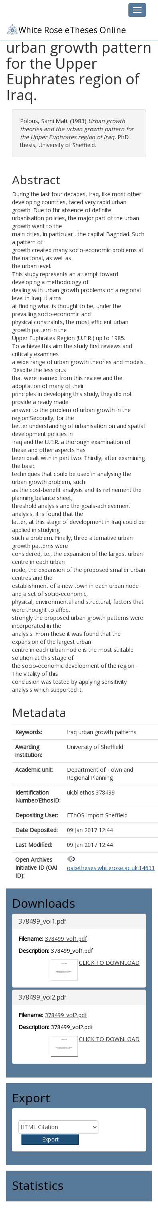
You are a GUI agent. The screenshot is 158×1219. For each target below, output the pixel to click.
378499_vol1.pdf (66, 938)
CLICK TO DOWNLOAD (109, 962)
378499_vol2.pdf (66, 1015)
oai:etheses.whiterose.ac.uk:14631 (111, 868)
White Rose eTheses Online (66, 29)
